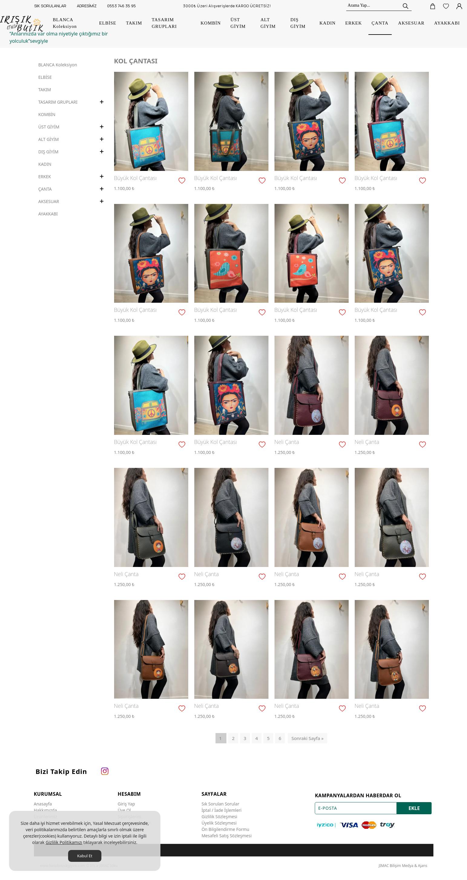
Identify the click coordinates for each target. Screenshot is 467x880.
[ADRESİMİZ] (86, 6)
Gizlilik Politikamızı (64, 842)
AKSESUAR (48, 201)
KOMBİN (47, 114)
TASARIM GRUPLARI (58, 102)
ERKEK (44, 176)
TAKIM (44, 89)
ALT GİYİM (48, 139)
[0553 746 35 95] (121, 6)
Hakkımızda (45, 810)
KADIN (44, 164)
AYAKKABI (48, 214)
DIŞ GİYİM (48, 152)
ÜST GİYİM (49, 127)
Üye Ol (124, 810)
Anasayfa (43, 804)
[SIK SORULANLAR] (49, 6)
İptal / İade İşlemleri (222, 810)
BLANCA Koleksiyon (57, 65)
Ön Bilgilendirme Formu (225, 829)
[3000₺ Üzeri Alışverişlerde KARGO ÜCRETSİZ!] (228, 6)
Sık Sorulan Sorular (220, 804)
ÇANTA (45, 189)
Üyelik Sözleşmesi (219, 823)
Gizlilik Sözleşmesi (219, 816)
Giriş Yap (126, 804)
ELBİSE (45, 77)
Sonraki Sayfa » (307, 738)
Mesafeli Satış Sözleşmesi (227, 835)
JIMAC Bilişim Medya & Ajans (403, 865)
